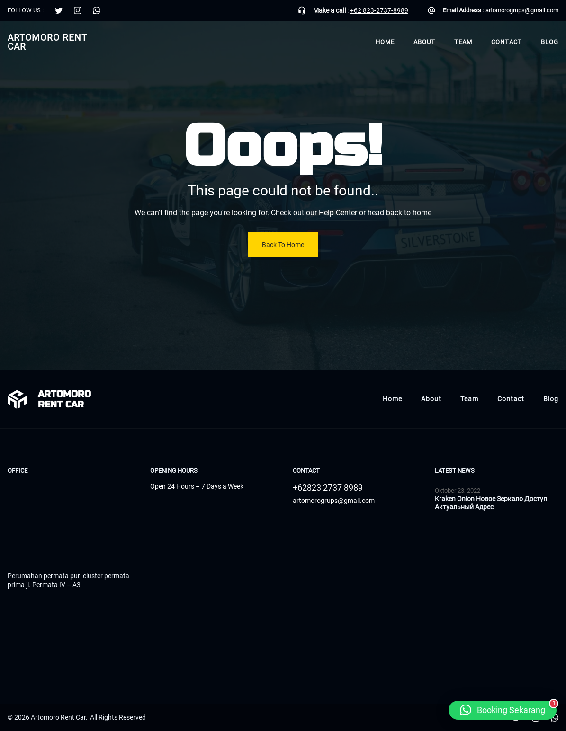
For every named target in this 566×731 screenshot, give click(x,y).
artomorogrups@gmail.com (521, 10)
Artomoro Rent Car (47, 42)
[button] (503, 710)
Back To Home (283, 244)
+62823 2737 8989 (328, 488)
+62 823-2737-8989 (379, 10)
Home (385, 41)
